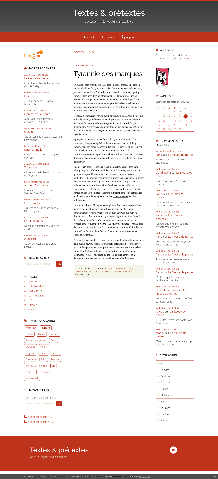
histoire (55, 359)
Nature (164, 401)
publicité (127, 271)
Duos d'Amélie (33, 149)
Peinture (165, 414)
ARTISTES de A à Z (34, 291)
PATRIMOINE (31, 304)
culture (45, 327)
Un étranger (32, 203)
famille (41, 334)
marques (108, 271)
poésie (29, 334)
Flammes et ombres (37, 114)
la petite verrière (167, 290)
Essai (53, 340)
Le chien (29, 96)
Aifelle (160, 311)
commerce (80, 271)
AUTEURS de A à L (34, 281)
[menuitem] (88, 37)
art (53, 365)
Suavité (29, 131)
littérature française (36, 365)
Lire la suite (185, 58)
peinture (54, 334)
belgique (30, 353)
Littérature (166, 395)
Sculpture (31, 359)
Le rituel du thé (34, 221)
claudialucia (163, 172)
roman (43, 353)
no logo (118, 271)
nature (29, 372)
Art (162, 363)
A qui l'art (30, 238)
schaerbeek (32, 378)
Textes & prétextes (109, 13)
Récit (43, 359)
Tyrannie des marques (108, 74)
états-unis (31, 327)
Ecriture (56, 353)
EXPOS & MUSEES (34, 295)
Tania (159, 154)
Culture (113, 268)
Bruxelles (165, 382)
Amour (44, 346)
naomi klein (98, 271)
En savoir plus (144, 476)
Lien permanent (84, 268)
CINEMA (29, 300)
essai (88, 271)
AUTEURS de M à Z (34, 286)
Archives (108, 37)
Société (121, 268)
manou (160, 332)
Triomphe (30, 167)
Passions (165, 408)
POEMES (29, 309)
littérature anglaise (36, 340)
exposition (43, 372)
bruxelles (30, 346)
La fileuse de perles (37, 78)
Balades (164, 370)
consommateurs (120, 196)
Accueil (88, 37)
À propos (128, 37)
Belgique (165, 376)
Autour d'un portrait (37, 185)
